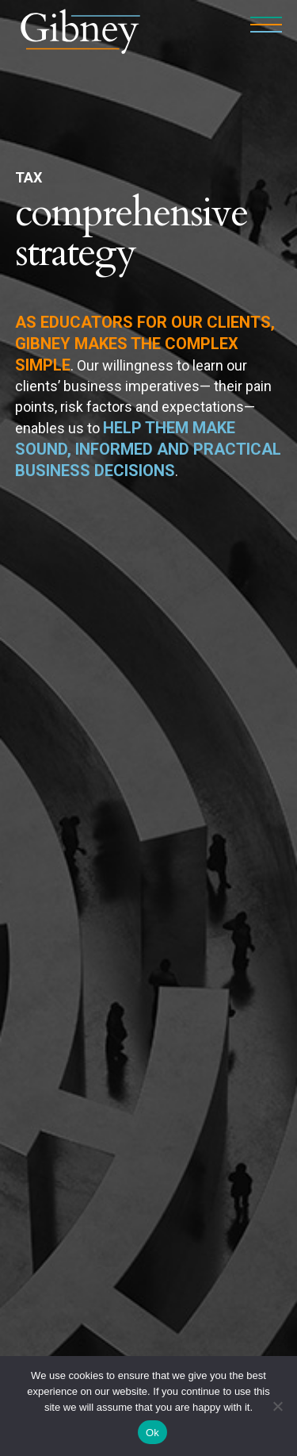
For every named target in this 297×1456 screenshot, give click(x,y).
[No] (277, 1406)
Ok (152, 1433)
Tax (28, 177)
